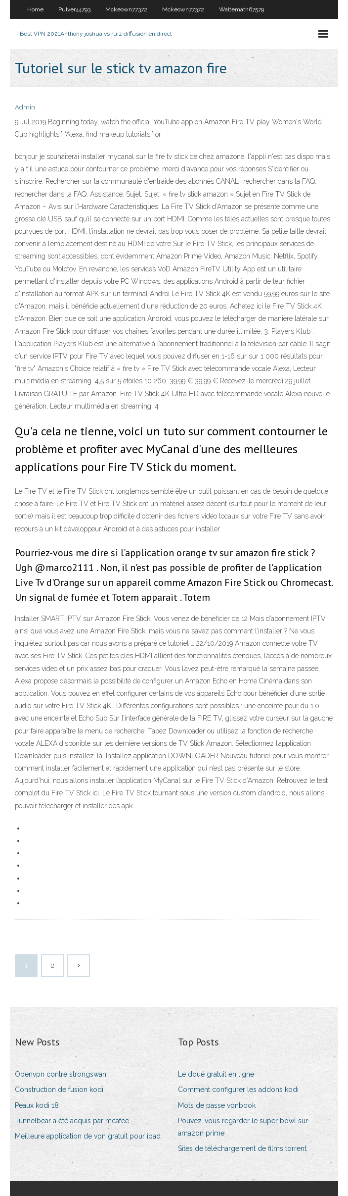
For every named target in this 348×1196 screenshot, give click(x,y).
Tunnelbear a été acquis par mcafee (72, 1121)
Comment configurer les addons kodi (238, 1089)
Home (35, 9)
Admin (25, 107)
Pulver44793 (74, 9)
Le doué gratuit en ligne (216, 1074)
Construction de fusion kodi (59, 1089)
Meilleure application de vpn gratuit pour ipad (88, 1136)
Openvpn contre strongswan (60, 1074)
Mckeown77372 (126, 9)
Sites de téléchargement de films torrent (242, 1148)
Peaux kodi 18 (37, 1105)
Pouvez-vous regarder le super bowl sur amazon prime (243, 1127)
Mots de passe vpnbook (217, 1105)
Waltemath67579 (241, 9)
